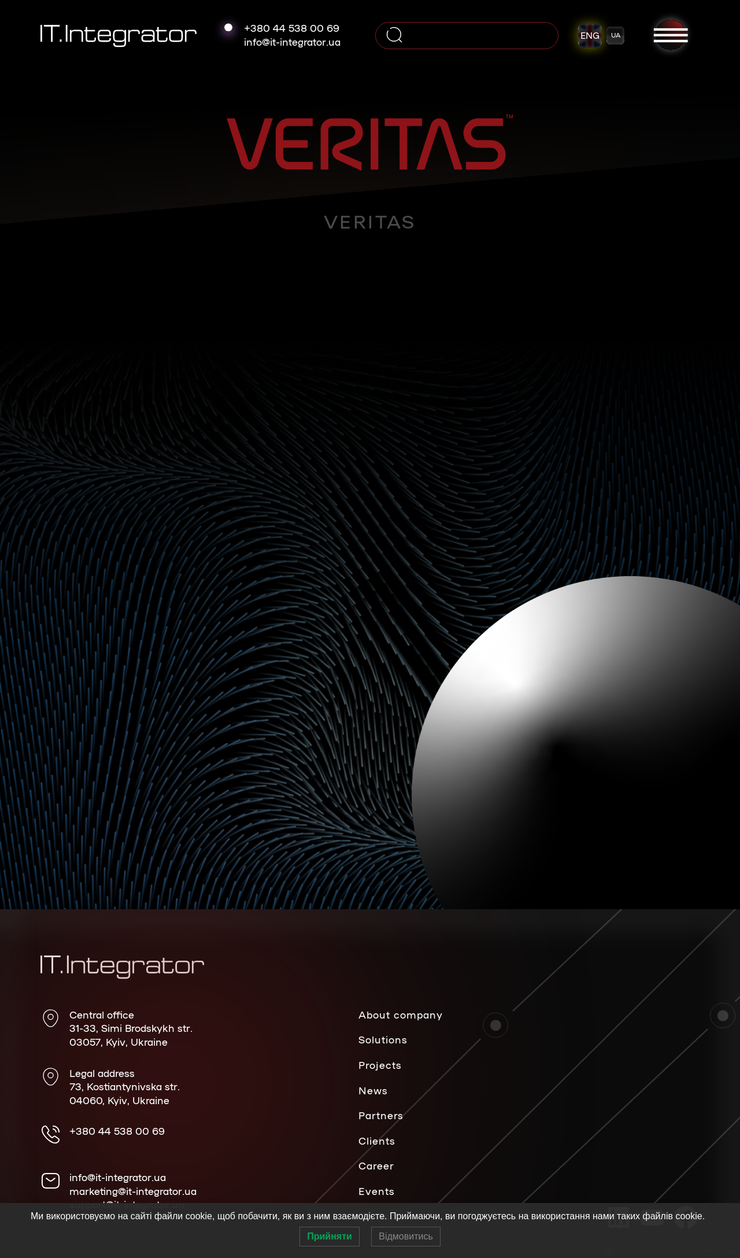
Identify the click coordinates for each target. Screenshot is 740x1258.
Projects (380, 1065)
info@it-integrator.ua (292, 41)
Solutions (383, 1039)
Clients (376, 1140)
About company (400, 1014)
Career (376, 1165)
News (373, 1090)
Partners (381, 1115)
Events (376, 1191)
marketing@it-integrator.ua (133, 1191)
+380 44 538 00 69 (291, 28)
